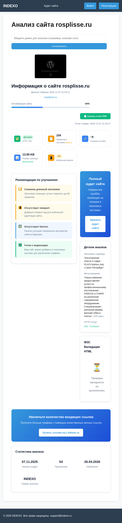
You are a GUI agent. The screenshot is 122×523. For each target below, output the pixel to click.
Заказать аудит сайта (95, 224)
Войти (90, 5)
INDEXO (10, 6)
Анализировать (59, 46)
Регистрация (108, 5)
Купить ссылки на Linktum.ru (61, 432)
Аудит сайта (51, 5)
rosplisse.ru (50, 97)
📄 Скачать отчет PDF (95, 116)
